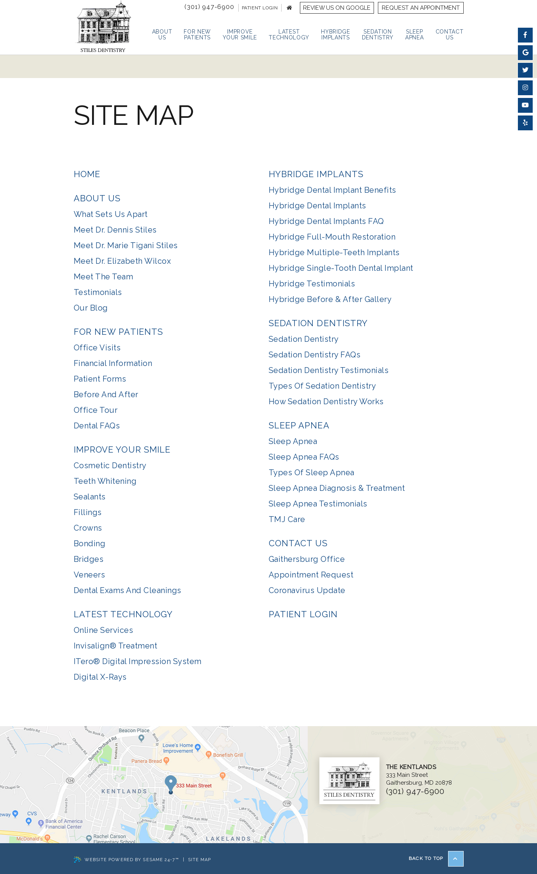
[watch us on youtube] (525, 105)
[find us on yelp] (525, 123)
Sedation (377, 35)
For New (197, 35)
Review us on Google (336, 7)
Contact (450, 35)
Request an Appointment (421, 7)
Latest (289, 35)
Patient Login (260, 8)
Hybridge (335, 35)
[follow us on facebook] (525, 35)
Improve (240, 35)
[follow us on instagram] (525, 88)
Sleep (414, 35)
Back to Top (436, 859)
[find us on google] (525, 52)
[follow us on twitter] (525, 70)
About (162, 35)
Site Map (199, 860)
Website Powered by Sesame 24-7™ (126, 860)
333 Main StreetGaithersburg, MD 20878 (419, 775)
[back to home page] (289, 8)
